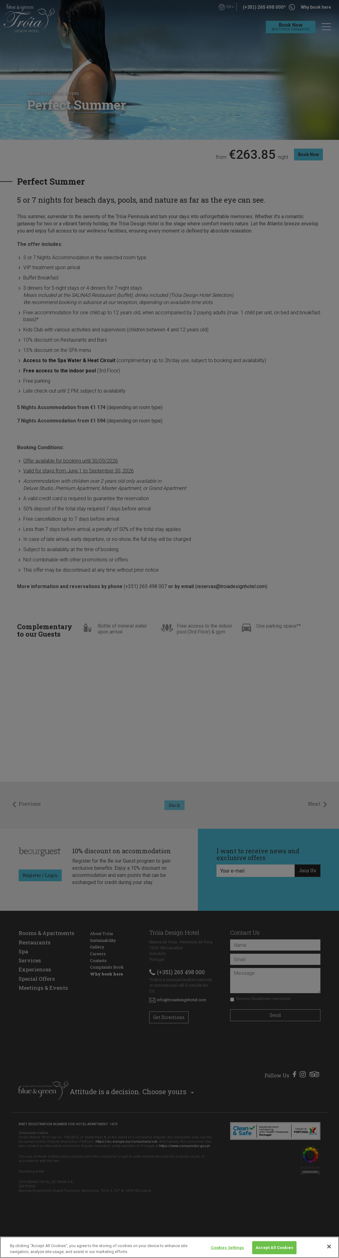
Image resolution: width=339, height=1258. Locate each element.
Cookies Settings (227, 1247)
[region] (169, 1247)
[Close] (329, 1246)
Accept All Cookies (274, 1247)
